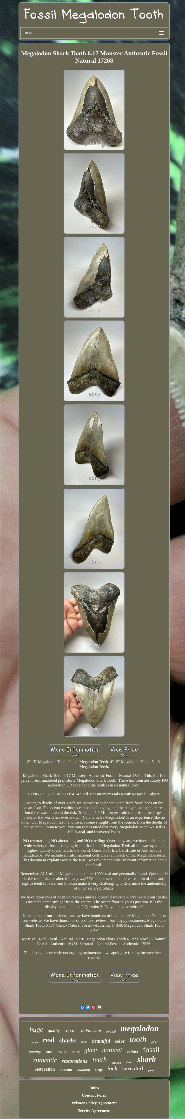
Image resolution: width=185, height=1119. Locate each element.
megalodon (139, 1028)
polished (111, 1031)
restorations (75, 1061)
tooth (138, 1039)
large (98, 1070)
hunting (34, 1052)
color (120, 1041)
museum (66, 1070)
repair (70, 1030)
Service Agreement (94, 1110)
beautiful (101, 1041)
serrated (132, 1068)
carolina (116, 1062)
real (48, 1040)
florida (34, 1042)
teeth (99, 1059)
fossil (151, 1049)
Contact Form (94, 1095)
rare (49, 1052)
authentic (45, 1060)
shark (146, 1059)
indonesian (91, 1030)
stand (129, 1062)
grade (151, 1070)
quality (53, 1031)
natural (112, 1050)
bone (84, 1042)
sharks (67, 1040)
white (62, 1051)
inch (112, 1069)
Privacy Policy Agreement (94, 1103)
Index (94, 1087)
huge (36, 1029)
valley (75, 1052)
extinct (132, 1051)
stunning (83, 1069)
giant (90, 1050)
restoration (44, 1069)
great (154, 1042)
